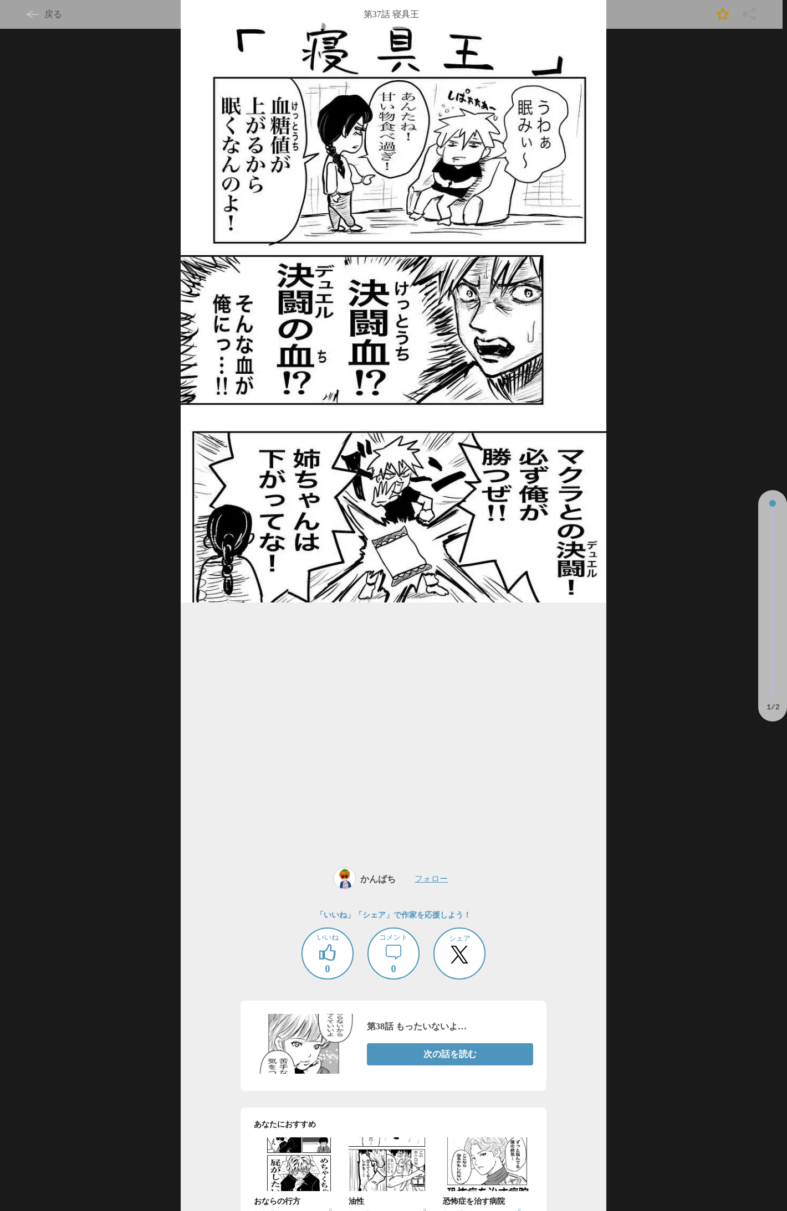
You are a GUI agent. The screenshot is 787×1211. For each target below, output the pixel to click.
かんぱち (378, 879)
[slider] (772, 503)
